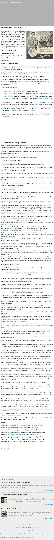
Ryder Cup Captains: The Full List (10, 509)
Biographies (7, 448)
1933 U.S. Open (38, 102)
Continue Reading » (47, 490)
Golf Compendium (13, 2)
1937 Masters (7, 107)
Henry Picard (33, 110)
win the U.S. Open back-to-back (30, 95)
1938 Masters (14, 110)
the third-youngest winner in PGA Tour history (15, 321)
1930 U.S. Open (24, 81)
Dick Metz (6, 95)
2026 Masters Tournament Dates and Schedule (14, 494)
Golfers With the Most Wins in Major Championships (15, 482)
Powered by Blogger (27, 524)
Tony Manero (31, 376)
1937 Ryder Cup (18, 376)
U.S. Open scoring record (22, 91)
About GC (23, 530)
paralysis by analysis (13, 228)
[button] (52, 28)
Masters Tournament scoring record (44, 98)
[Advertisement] (27, 15)
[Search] (52, 3)
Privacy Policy (30, 530)
